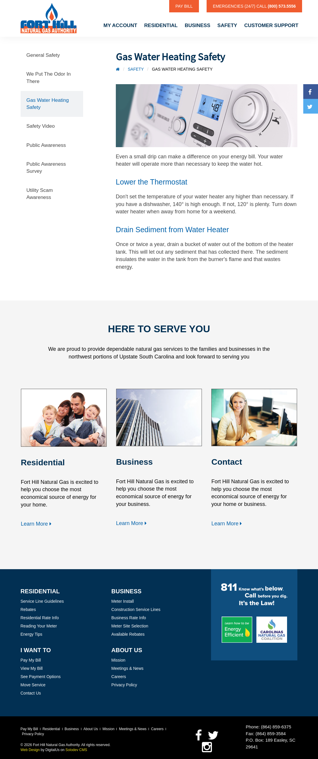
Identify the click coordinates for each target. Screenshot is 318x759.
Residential (160, 25)
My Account (120, 25)
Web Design (30, 750)
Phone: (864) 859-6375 (268, 726)
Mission (118, 660)
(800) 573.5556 (282, 6)
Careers (118, 676)
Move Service (33, 684)
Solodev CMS (76, 750)
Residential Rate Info (40, 617)
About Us (90, 729)
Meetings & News (127, 668)
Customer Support (271, 25)
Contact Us (31, 693)
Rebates (28, 609)
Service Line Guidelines (42, 601)
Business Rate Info (128, 617)
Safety (227, 25)
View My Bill (32, 668)
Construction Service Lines (136, 609)
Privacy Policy (124, 684)
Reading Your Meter (39, 626)
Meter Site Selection (129, 626)
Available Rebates (128, 634)
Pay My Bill (31, 660)
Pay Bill (183, 6)
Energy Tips (31, 634)
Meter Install (122, 601)
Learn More (37, 524)
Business (197, 25)
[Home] (118, 69)
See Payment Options (41, 676)
